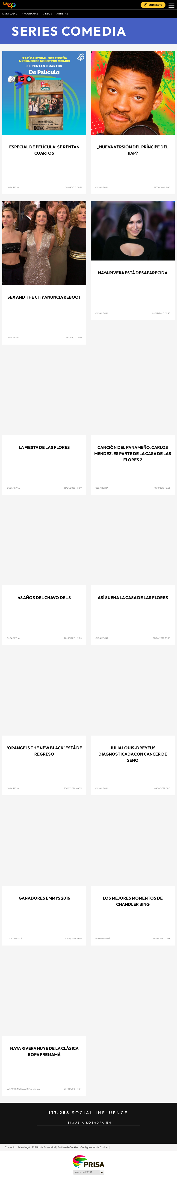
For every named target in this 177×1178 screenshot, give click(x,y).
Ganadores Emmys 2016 (44, 898)
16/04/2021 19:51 (73, 187)
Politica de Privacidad (44, 1147)
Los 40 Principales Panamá (21, 1088)
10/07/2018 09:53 (73, 788)
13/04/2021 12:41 (162, 187)
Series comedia (69, 31)
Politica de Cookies (68, 1147)
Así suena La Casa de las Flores (133, 597)
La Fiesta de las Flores (44, 447)
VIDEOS (47, 13)
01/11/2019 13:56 (162, 488)
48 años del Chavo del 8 (44, 597)
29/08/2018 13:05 (161, 638)
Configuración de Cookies (94, 1147)
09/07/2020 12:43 (161, 313)
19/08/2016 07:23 (161, 938)
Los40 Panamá (14, 938)
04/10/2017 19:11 (162, 788)
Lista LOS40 (9, 13)
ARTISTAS (62, 13)
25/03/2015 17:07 (73, 1088)
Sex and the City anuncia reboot (44, 297)
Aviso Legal (24, 1147)
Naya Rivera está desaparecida (133, 272)
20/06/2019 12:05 (73, 638)
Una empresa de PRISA (88, 1161)
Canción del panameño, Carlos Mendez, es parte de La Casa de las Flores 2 (132, 453)
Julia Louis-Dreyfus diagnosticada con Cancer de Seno (132, 754)
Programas (30, 13)
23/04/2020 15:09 (73, 488)
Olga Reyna (13, 187)
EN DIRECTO (155, 4)
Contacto (10, 1147)
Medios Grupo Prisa (88, 1172)
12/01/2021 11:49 (74, 337)
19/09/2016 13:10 (73, 938)
